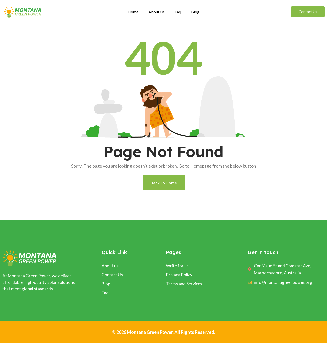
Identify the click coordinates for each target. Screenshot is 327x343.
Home (133, 11)
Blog (195, 11)
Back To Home (163, 182)
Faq (178, 11)
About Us (156, 11)
